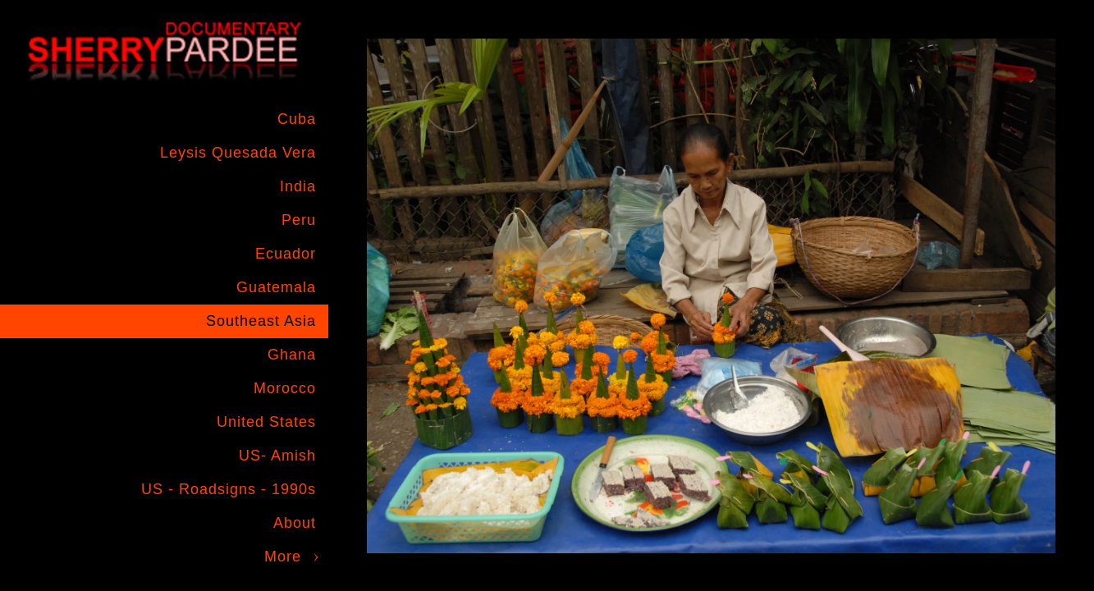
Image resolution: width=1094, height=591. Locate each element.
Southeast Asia (261, 321)
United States (266, 422)
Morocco (285, 388)
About (294, 523)
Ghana (292, 354)
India (298, 186)
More (282, 556)
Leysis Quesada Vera (238, 152)
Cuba (296, 119)
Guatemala (276, 287)
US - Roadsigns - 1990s (228, 489)
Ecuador (285, 253)
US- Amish (277, 455)
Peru (299, 220)
